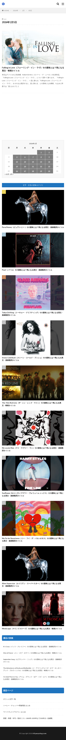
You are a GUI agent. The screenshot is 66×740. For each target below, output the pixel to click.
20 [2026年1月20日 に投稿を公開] (25, 166)
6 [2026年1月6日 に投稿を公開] (24, 157)
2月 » (11, 174)
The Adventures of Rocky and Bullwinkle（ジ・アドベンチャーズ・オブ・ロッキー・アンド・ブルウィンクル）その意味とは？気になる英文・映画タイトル (33, 669)
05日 (30, 10)
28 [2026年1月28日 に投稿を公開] (33, 171)
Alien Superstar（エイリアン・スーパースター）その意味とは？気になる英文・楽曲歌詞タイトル (31, 584)
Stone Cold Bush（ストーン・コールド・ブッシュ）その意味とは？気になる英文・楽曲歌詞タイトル (32, 359)
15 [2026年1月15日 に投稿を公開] (41, 162)
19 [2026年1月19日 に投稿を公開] (17, 166)
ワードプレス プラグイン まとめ (14, 712)
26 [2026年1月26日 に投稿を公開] (17, 171)
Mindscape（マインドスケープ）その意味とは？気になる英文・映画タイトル (32, 629)
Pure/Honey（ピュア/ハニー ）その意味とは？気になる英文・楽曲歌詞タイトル (33, 227)
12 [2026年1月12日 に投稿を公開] (17, 162)
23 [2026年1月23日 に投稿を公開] (49, 166)
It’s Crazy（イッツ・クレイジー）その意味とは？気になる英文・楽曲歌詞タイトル (32, 647)
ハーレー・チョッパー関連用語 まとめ (16, 705)
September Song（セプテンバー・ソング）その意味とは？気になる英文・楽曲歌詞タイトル (32, 660)
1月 (23, 10)
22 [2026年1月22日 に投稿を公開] (41, 166)
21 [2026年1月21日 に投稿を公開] (33, 166)
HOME (6, 10)
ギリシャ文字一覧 (9, 699)
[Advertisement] (33, 116)
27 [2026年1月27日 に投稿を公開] (25, 171)
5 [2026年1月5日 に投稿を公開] (16, 157)
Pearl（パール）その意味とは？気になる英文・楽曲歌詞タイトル (27, 270)
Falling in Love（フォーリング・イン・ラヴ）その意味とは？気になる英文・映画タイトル (33, 69)
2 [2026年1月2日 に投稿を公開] (49, 152)
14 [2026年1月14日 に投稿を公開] (33, 162)
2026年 (15, 10)
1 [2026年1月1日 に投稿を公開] (41, 152)
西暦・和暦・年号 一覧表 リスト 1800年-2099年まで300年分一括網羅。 (28, 718)
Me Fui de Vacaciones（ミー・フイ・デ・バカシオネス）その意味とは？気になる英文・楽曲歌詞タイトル (33, 539)
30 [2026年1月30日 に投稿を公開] (49, 171)
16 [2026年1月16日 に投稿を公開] (49, 162)
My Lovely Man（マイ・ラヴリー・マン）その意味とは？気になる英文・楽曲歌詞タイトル (32, 449)
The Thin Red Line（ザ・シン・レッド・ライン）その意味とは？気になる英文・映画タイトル (31, 404)
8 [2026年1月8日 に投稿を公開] (41, 157)
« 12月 (7, 174)
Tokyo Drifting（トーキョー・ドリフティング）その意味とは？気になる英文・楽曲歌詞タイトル (32, 313)
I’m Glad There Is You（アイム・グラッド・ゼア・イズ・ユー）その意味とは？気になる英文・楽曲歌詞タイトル (32, 678)
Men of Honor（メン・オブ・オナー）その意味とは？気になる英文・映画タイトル (32, 653)
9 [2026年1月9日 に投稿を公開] (49, 157)
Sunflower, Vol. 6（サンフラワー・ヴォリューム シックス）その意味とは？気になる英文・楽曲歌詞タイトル (32, 494)
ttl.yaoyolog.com (39, 733)
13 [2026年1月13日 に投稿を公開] (25, 162)
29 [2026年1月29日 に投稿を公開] (41, 171)
